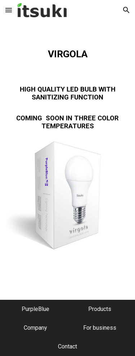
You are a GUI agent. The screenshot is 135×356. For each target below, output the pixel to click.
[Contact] (67, 346)
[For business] (99, 328)
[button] (8, 10)
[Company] (35, 328)
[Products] (99, 309)
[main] (68, 78)
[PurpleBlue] (35, 309)
